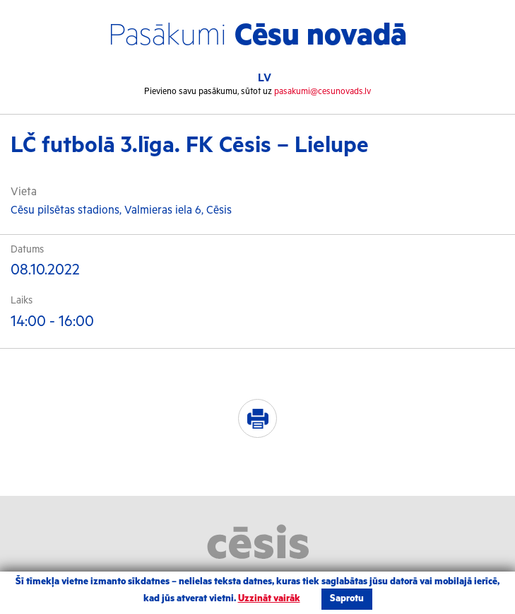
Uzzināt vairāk (269, 598)
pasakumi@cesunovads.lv (322, 91)
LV (264, 78)
